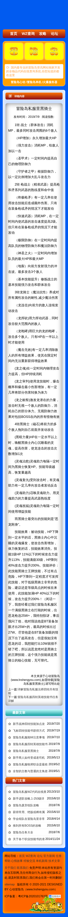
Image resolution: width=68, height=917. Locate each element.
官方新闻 (49, 855)
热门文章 (18, 780)
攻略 (42, 34)
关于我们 (10, 867)
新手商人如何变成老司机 (29, 757)
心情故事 (17, 860)
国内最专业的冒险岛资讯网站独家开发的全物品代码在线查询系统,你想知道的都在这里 (33, 71)
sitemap (10, 884)
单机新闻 (42, 860)
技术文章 (54, 860)
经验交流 (29, 860)
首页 (13, 34)
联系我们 (22, 867)
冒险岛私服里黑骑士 (26, 750)
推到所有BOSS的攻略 (27, 825)
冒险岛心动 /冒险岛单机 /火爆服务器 (34, 82)
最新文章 (18, 712)
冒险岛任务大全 (23, 832)
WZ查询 (28, 34)
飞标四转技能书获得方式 (29, 730)
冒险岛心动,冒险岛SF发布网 (23, 15)
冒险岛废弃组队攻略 (26, 805)
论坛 (54, 34)
